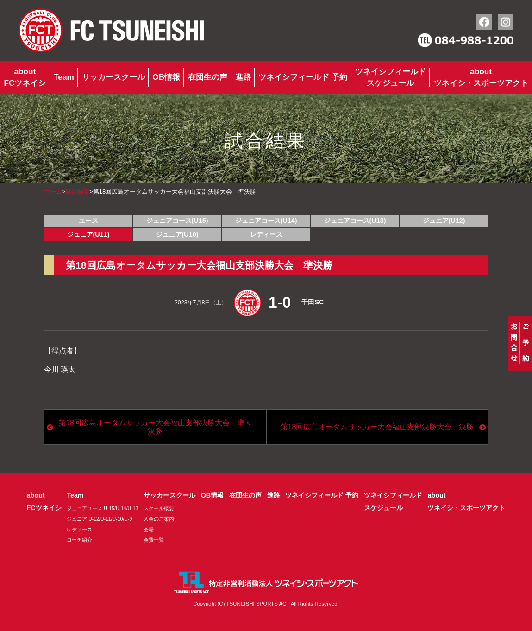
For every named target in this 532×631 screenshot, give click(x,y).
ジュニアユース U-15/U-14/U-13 (102, 508)
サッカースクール (113, 77)
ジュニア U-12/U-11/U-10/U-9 (99, 519)
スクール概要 (159, 508)
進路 (243, 77)
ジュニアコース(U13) (355, 220)
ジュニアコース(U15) (177, 220)
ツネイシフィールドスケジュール (390, 77)
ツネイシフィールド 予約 (302, 77)
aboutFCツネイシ (25, 77)
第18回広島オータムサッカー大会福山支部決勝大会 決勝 (377, 427)
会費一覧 (154, 540)
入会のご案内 (159, 519)
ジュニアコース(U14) (266, 220)
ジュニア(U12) (444, 220)
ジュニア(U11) (88, 234)
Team (64, 77)
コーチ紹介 (79, 540)
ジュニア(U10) (177, 234)
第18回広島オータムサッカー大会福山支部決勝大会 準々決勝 (155, 427)
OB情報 (166, 77)
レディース (266, 234)
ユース (88, 220)
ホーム (53, 191)
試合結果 (77, 191)
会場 (149, 529)
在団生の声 (207, 77)
